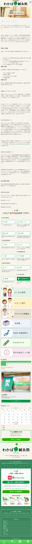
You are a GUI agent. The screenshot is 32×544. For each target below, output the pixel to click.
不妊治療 (21, 233)
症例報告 (4, 526)
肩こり (6, 267)
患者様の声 (5, 528)
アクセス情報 (5, 529)
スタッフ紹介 (5, 523)
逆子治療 (6, 233)
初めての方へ (5, 520)
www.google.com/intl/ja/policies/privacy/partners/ (19, 144)
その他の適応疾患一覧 (24, 278)
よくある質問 (5, 531)
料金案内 (4, 522)
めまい (21, 244)
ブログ (4, 532)
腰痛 (21, 267)
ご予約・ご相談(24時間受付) (16, 482)
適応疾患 (4, 525)
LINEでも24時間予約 (16, 439)
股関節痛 (6, 278)
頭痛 (6, 244)
